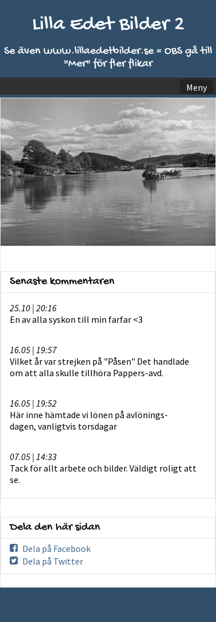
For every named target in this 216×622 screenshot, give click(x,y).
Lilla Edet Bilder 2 (108, 25)
